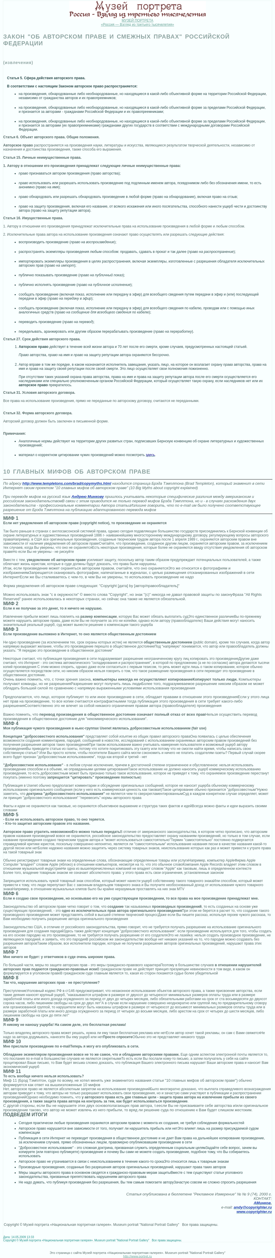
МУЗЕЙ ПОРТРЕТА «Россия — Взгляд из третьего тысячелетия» (137, 22)
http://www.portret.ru (137, 1256)
